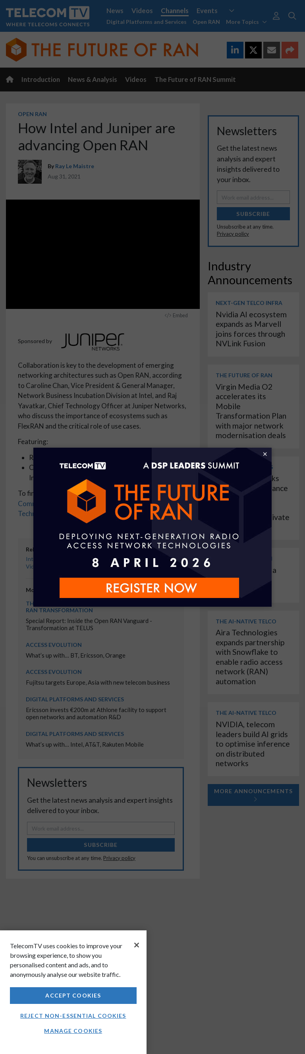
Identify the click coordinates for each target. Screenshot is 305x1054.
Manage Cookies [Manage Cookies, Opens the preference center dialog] (73, 1030)
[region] (73, 992)
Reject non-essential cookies (73, 1015)
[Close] (136, 945)
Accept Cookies (73, 995)
